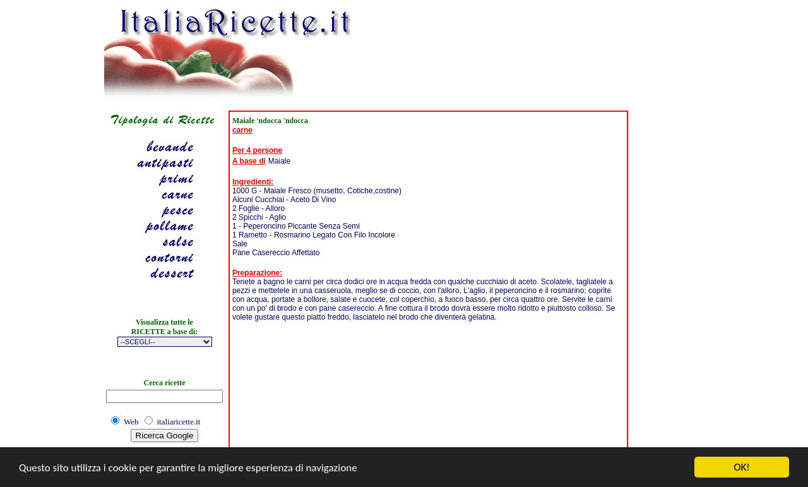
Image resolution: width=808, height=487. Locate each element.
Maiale (279, 161)
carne (242, 130)
